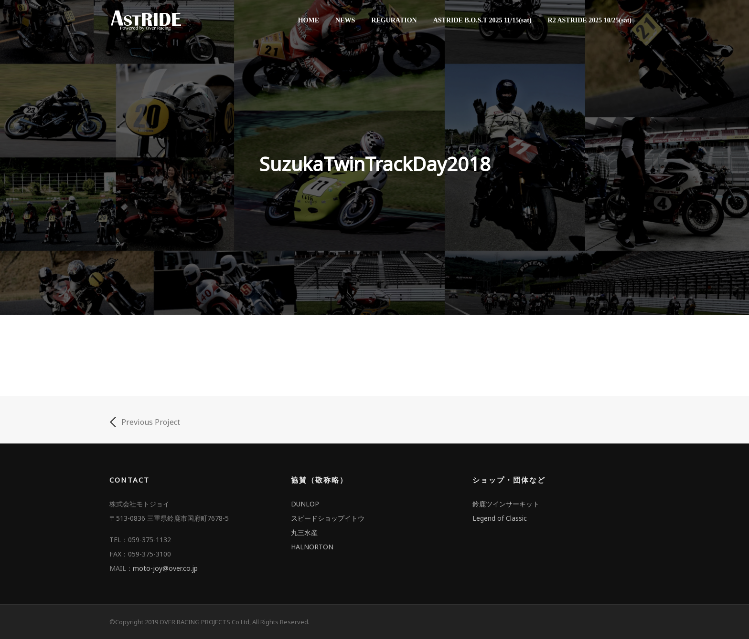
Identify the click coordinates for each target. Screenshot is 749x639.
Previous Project (144, 422)
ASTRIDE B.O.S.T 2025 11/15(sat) (482, 20)
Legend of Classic (499, 518)
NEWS (345, 20)
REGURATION (394, 20)
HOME (308, 20)
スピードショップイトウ (327, 518)
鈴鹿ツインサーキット (505, 503)
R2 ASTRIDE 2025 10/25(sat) (589, 20)
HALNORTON (312, 546)
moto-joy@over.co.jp (165, 568)
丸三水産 (304, 532)
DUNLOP (305, 503)
